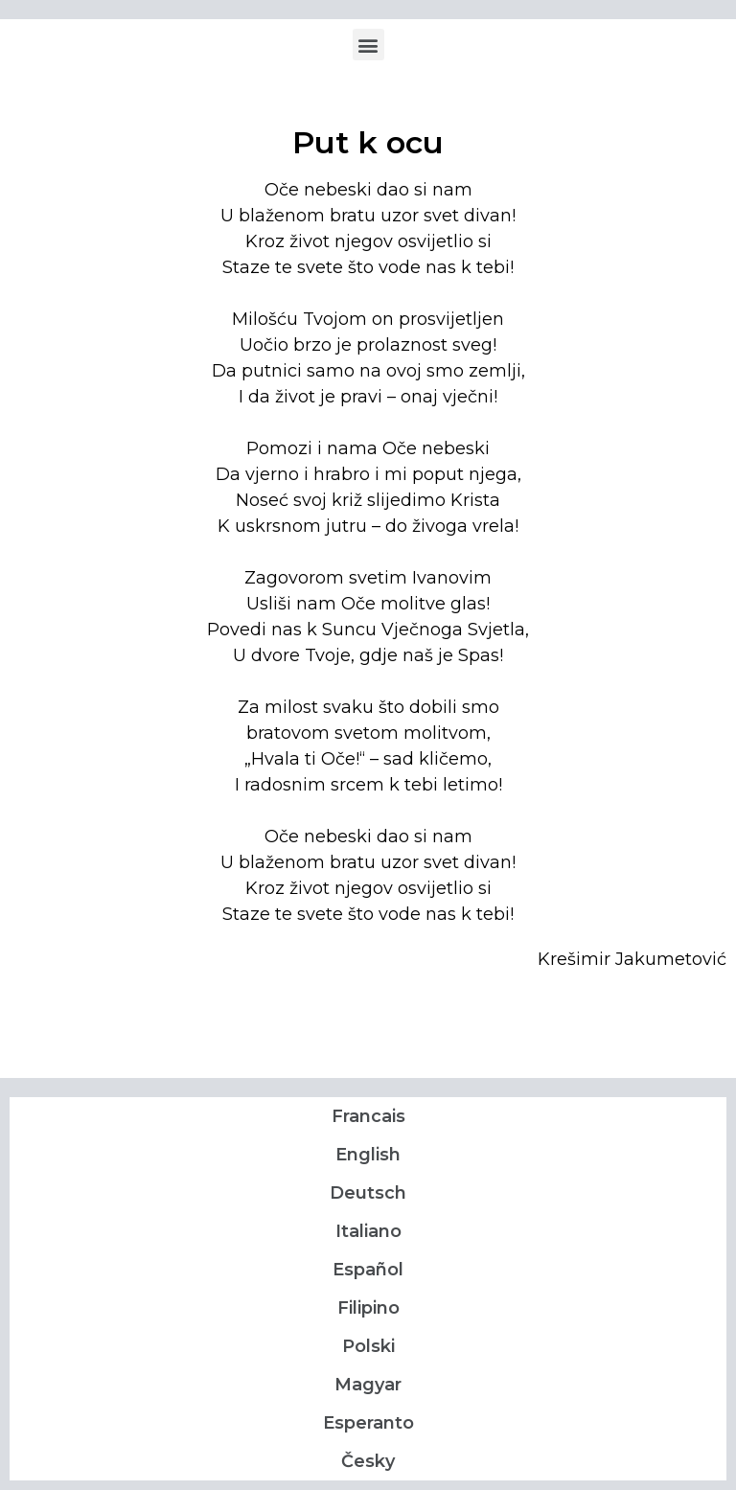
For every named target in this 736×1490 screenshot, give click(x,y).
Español (368, 1269)
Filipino (368, 1307)
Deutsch (368, 1192)
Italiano (368, 1231)
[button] (368, 44)
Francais (368, 1116)
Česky (368, 1461)
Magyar (368, 1384)
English (368, 1154)
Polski (368, 1346)
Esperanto (368, 1422)
